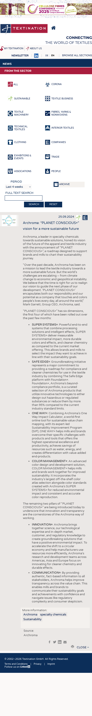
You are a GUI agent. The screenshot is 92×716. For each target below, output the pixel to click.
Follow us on (17, 666)
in (59, 642)
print (72, 646)
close (81, 647)
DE (46, 55)
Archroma (30, 614)
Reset (53, 204)
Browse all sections (77, 55)
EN (52, 55)
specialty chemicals (53, 614)
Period (16, 181)
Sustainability (32, 619)
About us (36, 48)
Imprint (51, 664)
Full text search (19, 193)
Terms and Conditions (16, 664)
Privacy (37, 664)
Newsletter (19, 55)
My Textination (13, 48)
